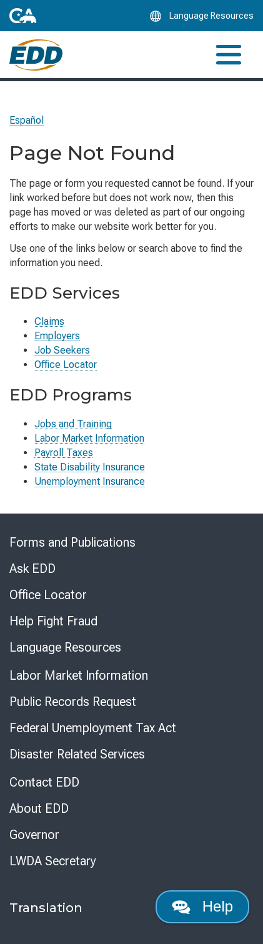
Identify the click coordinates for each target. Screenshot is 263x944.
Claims (49, 321)
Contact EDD (44, 782)
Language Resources (65, 647)
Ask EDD (32, 568)
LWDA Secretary (52, 860)
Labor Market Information (89, 438)
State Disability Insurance (89, 467)
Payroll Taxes (63, 453)
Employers (57, 336)
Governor (34, 834)
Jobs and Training (73, 424)
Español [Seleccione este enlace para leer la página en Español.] (26, 120)
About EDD (39, 808)
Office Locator (65, 364)
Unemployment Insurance (89, 481)
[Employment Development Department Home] (35, 55)
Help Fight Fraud (53, 621)
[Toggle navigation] (229, 54)
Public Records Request (72, 701)
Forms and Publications (72, 542)
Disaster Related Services (77, 754)
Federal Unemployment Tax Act (92, 727)
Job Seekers (62, 350)
